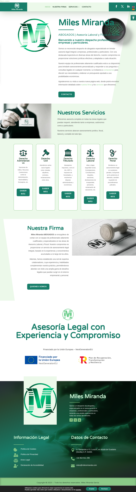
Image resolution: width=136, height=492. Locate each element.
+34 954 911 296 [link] (83, 458)
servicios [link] (99, 85)
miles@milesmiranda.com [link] (86, 465)
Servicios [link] (73, 7)
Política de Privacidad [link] (29, 454)
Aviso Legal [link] (25, 460)
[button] (71, 420)
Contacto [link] (86, 7)
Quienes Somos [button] (38, 287)
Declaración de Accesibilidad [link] (32, 465)
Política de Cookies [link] (28, 449)
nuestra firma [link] (86, 85)
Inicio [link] (47, 7)
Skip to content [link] (5, 1)
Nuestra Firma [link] (59, 7)
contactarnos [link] (109, 70)
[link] (133, 17)
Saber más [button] (23, 192)
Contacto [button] (66, 94)
